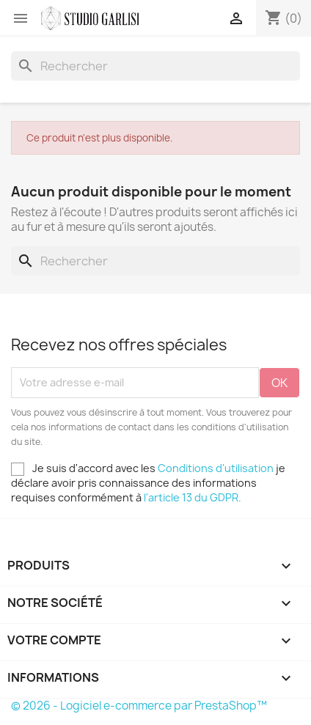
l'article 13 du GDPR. (192, 497)
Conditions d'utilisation (216, 468)
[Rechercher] (155, 66)
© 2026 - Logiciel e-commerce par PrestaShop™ (139, 705)
